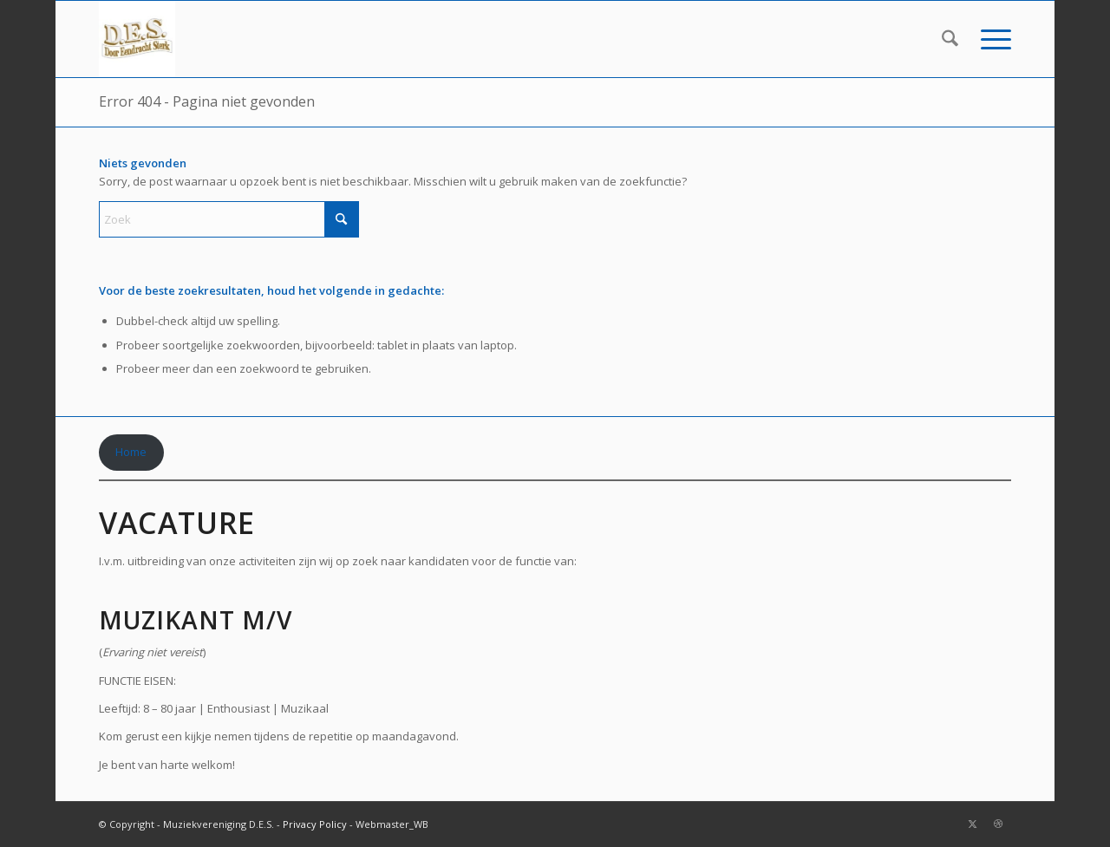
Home (131, 451)
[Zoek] (950, 39)
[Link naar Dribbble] (998, 824)
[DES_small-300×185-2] (137, 39)
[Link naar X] (972, 824)
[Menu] (990, 39)
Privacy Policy (315, 824)
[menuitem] (950, 39)
